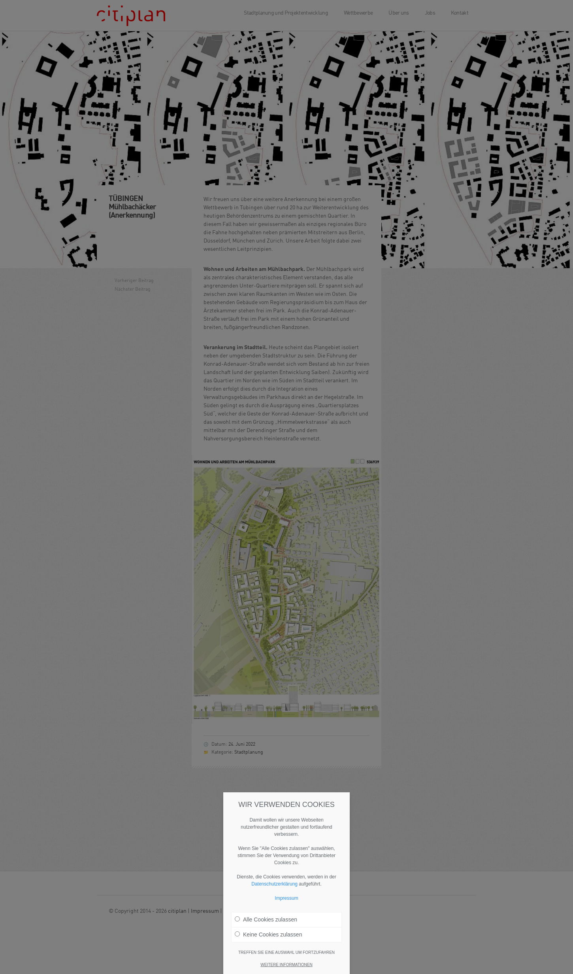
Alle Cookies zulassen (266, 919)
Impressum (286, 898)
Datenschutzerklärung (274, 884)
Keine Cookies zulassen (268, 934)
